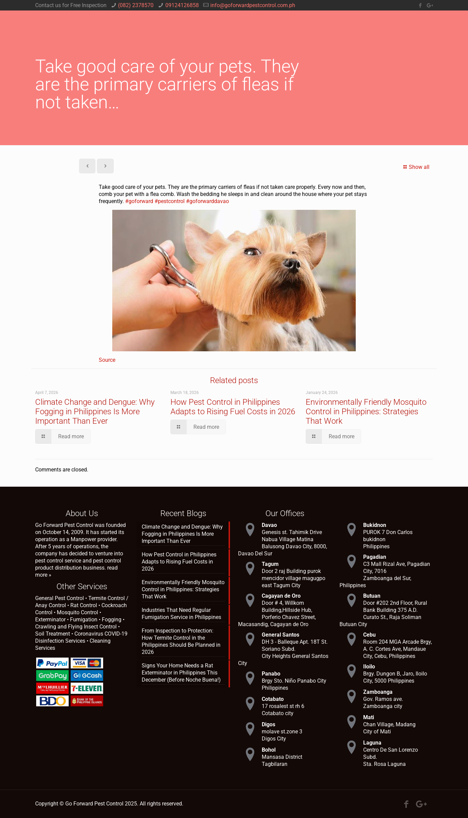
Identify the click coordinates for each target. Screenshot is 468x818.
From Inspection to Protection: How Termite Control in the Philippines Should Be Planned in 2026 (181, 641)
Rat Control (83, 605)
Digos (268, 724)
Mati (368, 717)
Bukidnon (374, 525)
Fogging (111, 619)
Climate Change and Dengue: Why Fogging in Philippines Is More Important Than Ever (95, 411)
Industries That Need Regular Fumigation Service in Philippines (181, 613)
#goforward (139, 201)
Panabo (271, 673)
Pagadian (374, 557)
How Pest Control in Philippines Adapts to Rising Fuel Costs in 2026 (232, 406)
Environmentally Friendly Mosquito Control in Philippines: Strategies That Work (366, 411)
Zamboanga (378, 692)
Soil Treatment (52, 634)
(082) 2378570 (136, 5)
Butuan (371, 596)
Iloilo (369, 666)
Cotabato (273, 699)
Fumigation (83, 619)
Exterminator (50, 619)
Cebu (369, 635)
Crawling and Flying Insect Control (76, 626)
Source (107, 360)
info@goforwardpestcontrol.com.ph (252, 5)
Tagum (270, 564)
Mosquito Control (77, 612)
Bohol (269, 750)
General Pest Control (59, 598)
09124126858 (182, 5)
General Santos (280, 635)
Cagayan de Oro (281, 596)
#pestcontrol (170, 201)
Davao (269, 525)
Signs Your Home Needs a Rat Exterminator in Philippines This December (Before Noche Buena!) (181, 672)
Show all (415, 167)
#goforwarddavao (207, 201)
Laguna (372, 742)
